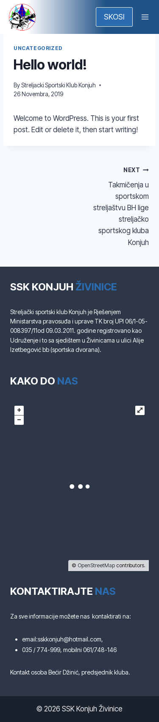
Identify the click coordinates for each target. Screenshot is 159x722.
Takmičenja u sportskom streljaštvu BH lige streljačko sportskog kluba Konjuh (118, 205)
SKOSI (114, 16)
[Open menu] (145, 16)
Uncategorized (38, 48)
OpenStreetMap (96, 565)
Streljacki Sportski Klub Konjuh (58, 85)
